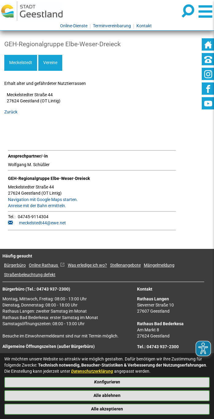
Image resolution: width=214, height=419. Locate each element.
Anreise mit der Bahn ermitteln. (37, 205)
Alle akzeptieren (107, 409)
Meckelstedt (20, 62)
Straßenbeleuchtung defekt (29, 274)
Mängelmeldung (159, 265)
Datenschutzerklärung (92, 371)
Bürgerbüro (15, 265)
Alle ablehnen (107, 395)
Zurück (10, 112)
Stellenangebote (125, 265)
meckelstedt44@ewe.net (42, 223)
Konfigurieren (107, 382)
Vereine (50, 62)
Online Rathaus (47, 265)
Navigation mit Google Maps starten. (43, 199)
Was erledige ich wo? (87, 265)
